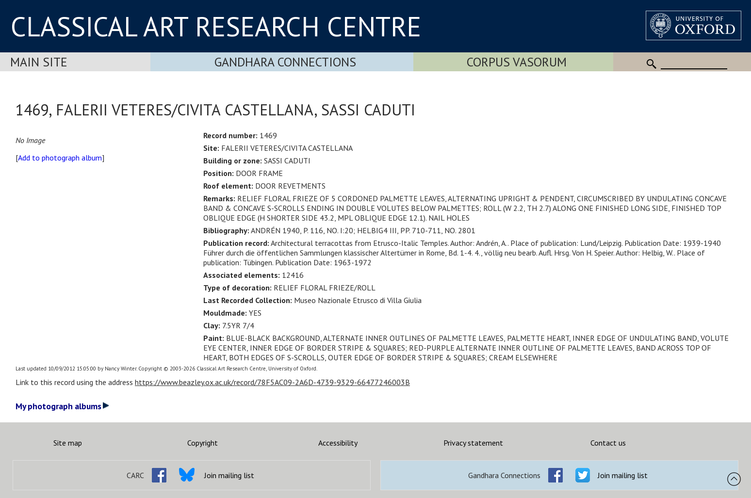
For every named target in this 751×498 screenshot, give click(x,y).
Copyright (202, 443)
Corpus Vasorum (517, 62)
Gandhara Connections (285, 62)
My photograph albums (62, 406)
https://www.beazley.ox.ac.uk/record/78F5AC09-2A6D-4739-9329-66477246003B (272, 382)
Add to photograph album (60, 157)
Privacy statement (473, 443)
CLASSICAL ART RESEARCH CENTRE (216, 26)
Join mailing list (229, 475)
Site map (67, 443)
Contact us (608, 443)
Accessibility (338, 443)
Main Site (38, 62)
